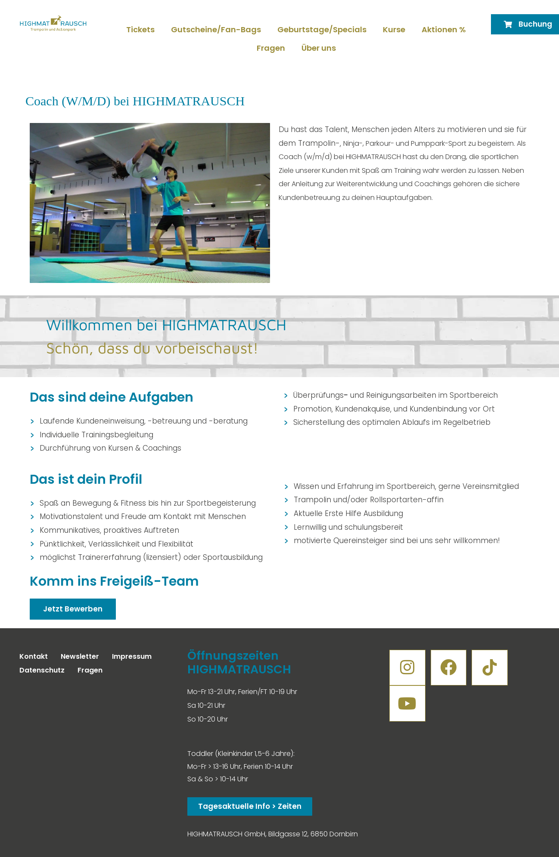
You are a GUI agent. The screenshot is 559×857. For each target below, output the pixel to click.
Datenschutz (42, 670)
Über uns (318, 48)
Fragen (271, 48)
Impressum (132, 656)
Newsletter (80, 656)
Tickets (140, 29)
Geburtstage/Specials (321, 29)
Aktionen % (444, 29)
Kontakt (33, 656)
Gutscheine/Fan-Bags (216, 29)
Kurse (394, 29)
